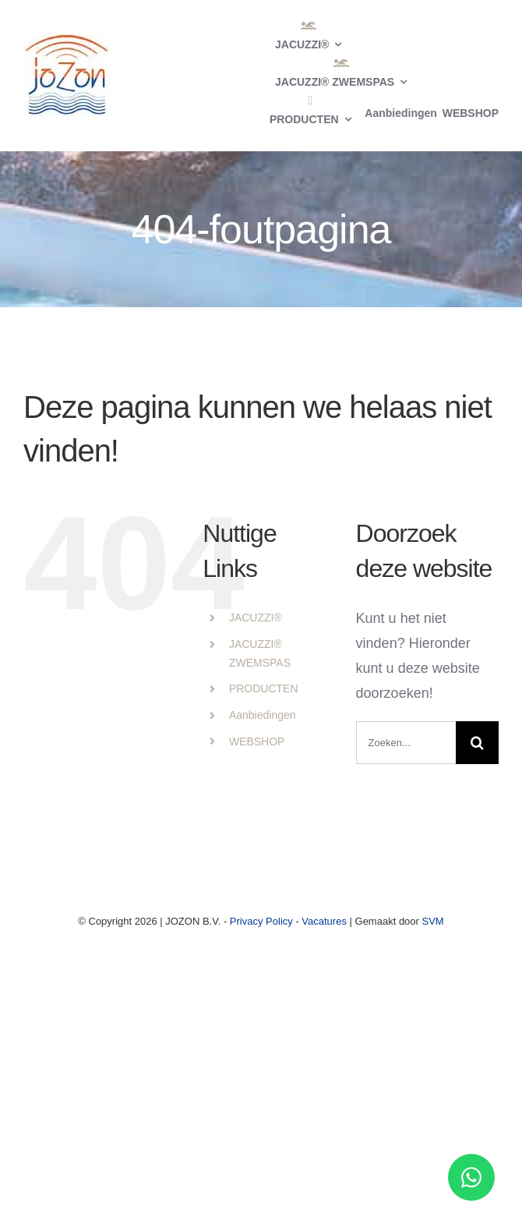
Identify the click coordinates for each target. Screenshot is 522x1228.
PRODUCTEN (263, 688)
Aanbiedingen (262, 715)
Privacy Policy (261, 921)
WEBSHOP (257, 741)
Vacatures (324, 921)
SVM (433, 921)
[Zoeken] (477, 742)
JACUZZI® (255, 617)
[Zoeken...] (406, 742)
